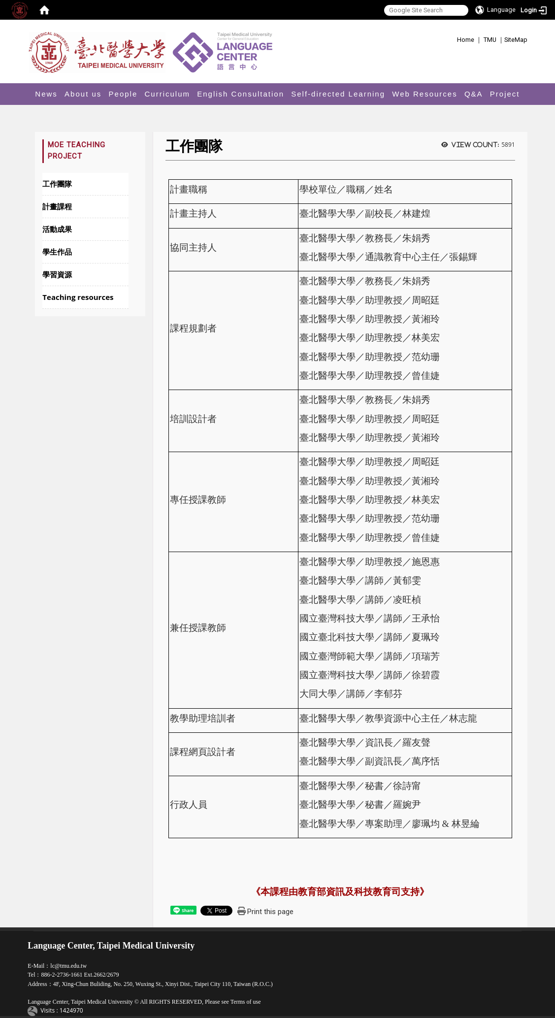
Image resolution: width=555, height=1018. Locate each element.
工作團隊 (57, 184)
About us (83, 94)
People (123, 94)
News (46, 94)
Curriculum (168, 94)
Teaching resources (77, 297)
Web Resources (424, 94)
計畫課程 (57, 206)
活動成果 (57, 229)
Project (505, 94)
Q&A (473, 94)
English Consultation (240, 94)
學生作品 (57, 252)
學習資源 (57, 274)
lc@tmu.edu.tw (68, 965)
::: (453, 38)
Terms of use (245, 1001)
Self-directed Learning (338, 94)
